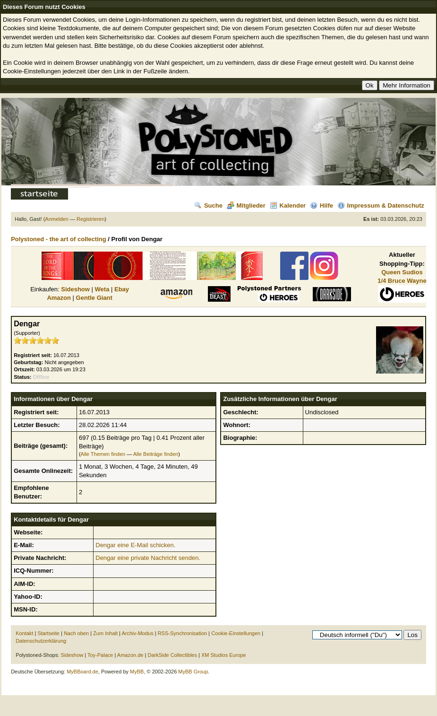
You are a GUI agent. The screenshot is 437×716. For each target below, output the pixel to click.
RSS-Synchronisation (182, 633)
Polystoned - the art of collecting (58, 239)
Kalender (288, 205)
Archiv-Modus (137, 633)
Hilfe (321, 205)
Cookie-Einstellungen (235, 633)
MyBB (137, 671)
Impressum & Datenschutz (380, 205)
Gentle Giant (94, 297)
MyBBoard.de (82, 671)
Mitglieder (246, 205)
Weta (102, 289)
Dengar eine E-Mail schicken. (135, 545)
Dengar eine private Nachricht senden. (147, 557)
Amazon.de (130, 655)
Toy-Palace (100, 655)
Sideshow (75, 289)
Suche (208, 205)
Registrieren (90, 219)
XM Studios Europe (223, 655)
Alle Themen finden (103, 454)
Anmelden (57, 219)
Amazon (59, 297)
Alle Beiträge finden (155, 454)
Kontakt (24, 633)
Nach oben (76, 633)
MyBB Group (193, 671)
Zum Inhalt (105, 633)
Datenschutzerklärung (41, 641)
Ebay (121, 289)
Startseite (48, 633)
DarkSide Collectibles (172, 655)
